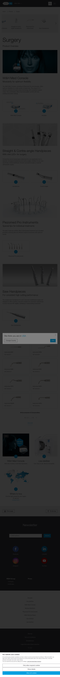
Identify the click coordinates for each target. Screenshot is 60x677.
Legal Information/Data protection (34, 661)
